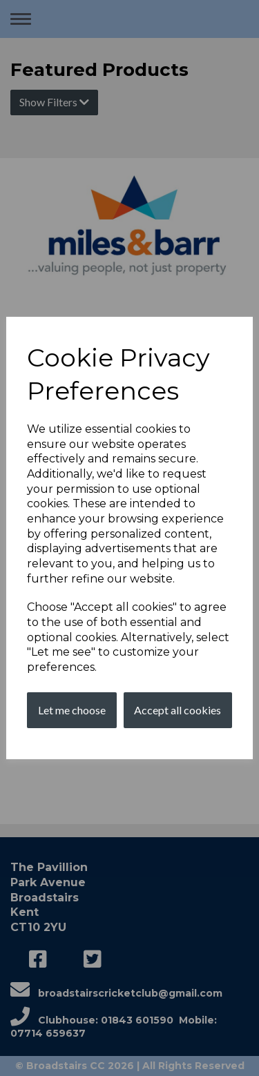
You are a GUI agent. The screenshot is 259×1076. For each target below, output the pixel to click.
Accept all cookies (177, 709)
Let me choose (72, 709)
